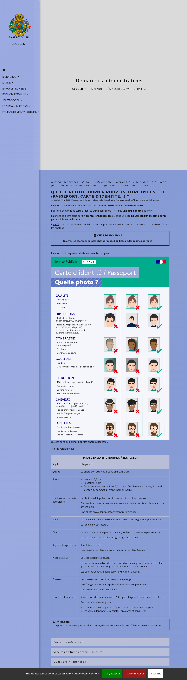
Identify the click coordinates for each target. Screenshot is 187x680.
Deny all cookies (134, 673)
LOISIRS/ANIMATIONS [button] (15, 106)
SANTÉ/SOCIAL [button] (11, 100)
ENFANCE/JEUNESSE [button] (14, 88)
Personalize (155, 673)
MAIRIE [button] (6, 82)
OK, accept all (111, 673)
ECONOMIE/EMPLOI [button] (14, 94)
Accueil (78, 89)
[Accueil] (16, 33)
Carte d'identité (142, 182)
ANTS (56, 224)
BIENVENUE (95, 89)
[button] (16, 70)
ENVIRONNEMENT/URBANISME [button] (16, 112)
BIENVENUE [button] (9, 76)
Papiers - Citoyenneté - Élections (105, 182)
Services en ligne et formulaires (76, 652)
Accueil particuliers (65, 182)
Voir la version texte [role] (63, 448)
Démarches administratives (127, 89)
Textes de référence (67, 642)
